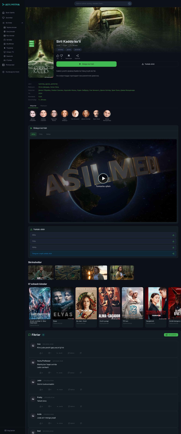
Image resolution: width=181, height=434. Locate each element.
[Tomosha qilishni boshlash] (103, 180)
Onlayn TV (9, 52)
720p (40, 134)
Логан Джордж (43, 87)
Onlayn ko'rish (86, 64)
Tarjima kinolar (10, 27)
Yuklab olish (148, 64)
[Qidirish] (129, 4)
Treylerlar (8, 48)
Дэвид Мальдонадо (128, 90)
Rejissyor (44, 106)
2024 (58, 45)
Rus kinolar (9, 36)
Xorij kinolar (9, 32)
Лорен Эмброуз (82, 90)
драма (69, 49)
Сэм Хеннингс (94, 90)
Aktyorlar (33, 106)
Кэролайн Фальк (70, 90)
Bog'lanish (10, 431)
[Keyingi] (177, 307)
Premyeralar (8, 65)
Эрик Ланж (115, 90)
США (65, 45)
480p (33, 134)
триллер (60, 49)
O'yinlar (8, 60)
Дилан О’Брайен (44, 90)
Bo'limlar (12, 23)
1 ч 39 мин (74, 45)
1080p (48, 134)
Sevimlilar (7, 18)
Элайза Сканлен (57, 90)
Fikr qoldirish (171, 335)
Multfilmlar (9, 44)
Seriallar (8, 40)
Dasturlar (8, 56)
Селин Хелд (54, 87)
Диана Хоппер (105, 90)
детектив (77, 49)
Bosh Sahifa (8, 13)
